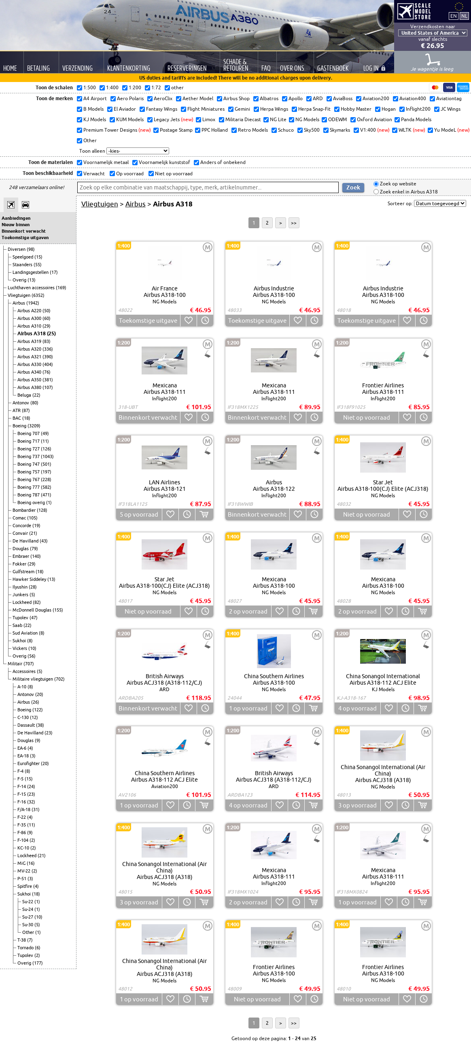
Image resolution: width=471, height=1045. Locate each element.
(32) (31, 801)
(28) (33, 587)
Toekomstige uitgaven (25, 237)
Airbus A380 (29, 387)
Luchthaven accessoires (32, 287)
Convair (21, 533)
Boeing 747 (29, 464)
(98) (31, 249)
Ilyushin (21, 587)
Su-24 (28, 909)
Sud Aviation (26, 633)
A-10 (22, 686)
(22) (36, 395)
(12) (34, 717)
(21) (33, 533)
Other (28, 932)
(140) (35, 556)
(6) (37, 947)
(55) (38, 264)
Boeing (20, 425)
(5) (32, 594)
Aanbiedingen (16, 218)
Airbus (19, 303)
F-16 (22, 801)
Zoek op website (397, 184)
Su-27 (28, 917)
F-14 (22, 786)
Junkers (21, 594)
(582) (46, 487)
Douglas (21, 548)
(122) (37, 709)
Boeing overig (31, 502)
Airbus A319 (29, 341)
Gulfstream (24, 571)
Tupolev (21, 617)
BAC (17, 418)
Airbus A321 (29, 356)
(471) (46, 494)
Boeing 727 (29, 448)
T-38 (22, 940)
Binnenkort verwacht (24, 231)
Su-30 (28, 924)
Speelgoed (23, 256)
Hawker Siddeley (30, 579)
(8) (42, 633)
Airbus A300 (29, 318)
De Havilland (26, 540)
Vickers (20, 648)
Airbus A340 (29, 372)
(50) (46, 310)
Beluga (24, 395)
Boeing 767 (29, 479)
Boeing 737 (29, 456)
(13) (32, 280)
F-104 (23, 840)
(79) (34, 548)
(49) (45, 433)
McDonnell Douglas (33, 610)
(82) (37, 602)
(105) (32, 517)
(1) (49, 502)
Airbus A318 (32, 333)
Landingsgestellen (31, 272)
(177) (37, 963)
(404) (47, 364)
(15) (38, 256)
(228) (46, 479)
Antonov (21, 402)
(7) (30, 940)
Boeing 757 (29, 471)
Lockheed (23, 602)
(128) (42, 510)
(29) (46, 326)
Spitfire (25, 886)
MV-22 (24, 870)
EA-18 (23, 755)
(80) (34, 402)
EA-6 (22, 748)
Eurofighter (29, 763)
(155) (58, 610)
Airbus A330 (29, 364)
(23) (49, 732)
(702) (59, 679)
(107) (47, 387)
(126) (46, 448)
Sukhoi (20, 640)
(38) (40, 725)
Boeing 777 (29, 487)
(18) (26, 418)
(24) (31, 786)
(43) (44, 540)
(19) (36, 525)
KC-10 (23, 847)
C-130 (23, 717)
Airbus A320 (29, 349)
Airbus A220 (29, 310)
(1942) (32, 303)
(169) (61, 287)
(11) (45, 441)
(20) (39, 694)
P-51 (22, 878)
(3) (33, 755)
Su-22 (28, 901)
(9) (37, 740)
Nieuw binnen (16, 224)
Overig (20, 280)
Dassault (26, 725)
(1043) (47, 456)
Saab (18, 625)
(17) (54, 272)
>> (294, 222)
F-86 (22, 832)
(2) (32, 840)
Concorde (22, 525)
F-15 (22, 794)
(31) (36, 809)
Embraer (21, 556)
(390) (47, 356)
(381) (47, 379)
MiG (22, 863)
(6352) (38, 295)
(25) (51, 333)
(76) (46, 372)
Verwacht (93, 173)
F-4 (21, 771)
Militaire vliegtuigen (33, 679)
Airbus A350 (29, 379)
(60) (46, 318)
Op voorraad (129, 173)
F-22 (22, 817)
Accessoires (25, 671)
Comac (20, 517)
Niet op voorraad (173, 173)
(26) (35, 702)
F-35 (22, 824)
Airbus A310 (29, 326)
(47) (34, 617)
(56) (32, 656)
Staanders (23, 264)
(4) (30, 748)
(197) (46, 471)
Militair (15, 663)
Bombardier (25, 510)
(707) (28, 663)
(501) (46, 464)
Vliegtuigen (20, 295)
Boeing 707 (29, 433)
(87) (26, 410)
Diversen (17, 249)
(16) (31, 863)
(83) (46, 341)
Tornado (26, 947)
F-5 (21, 778)
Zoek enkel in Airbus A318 (408, 191)
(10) (32, 648)
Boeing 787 (29, 494)
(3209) (34, 425)
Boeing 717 (29, 441)
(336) (47, 349)
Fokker (20, 563)
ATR (17, 410)
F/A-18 (24, 809)
